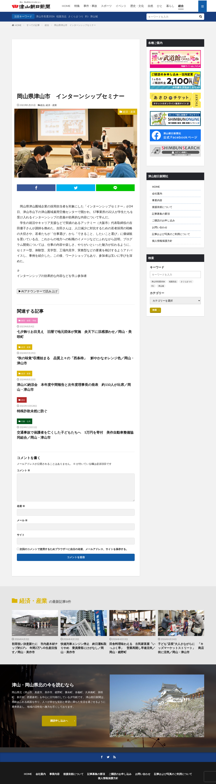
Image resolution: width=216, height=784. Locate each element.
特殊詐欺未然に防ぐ (32, 411)
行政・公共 (26, 421)
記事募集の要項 (161, 213)
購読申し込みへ (59, 720)
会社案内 (157, 193)
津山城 (94, 16)
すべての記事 (33, 25)
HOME (66, 5)
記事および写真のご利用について (171, 233)
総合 (181, 5)
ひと (159, 5)
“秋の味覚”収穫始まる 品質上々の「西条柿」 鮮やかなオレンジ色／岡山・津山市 (75, 360)
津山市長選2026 (45, 16)
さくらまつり (75, 16)
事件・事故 (90, 5)
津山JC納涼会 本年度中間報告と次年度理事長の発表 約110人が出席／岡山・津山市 (74, 387)
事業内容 (157, 200)
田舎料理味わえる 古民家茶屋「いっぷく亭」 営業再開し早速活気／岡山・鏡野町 (132, 648)
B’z (86, 16)
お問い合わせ (159, 227)
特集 (77, 5)
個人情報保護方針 (162, 240)
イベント (121, 5)
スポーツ (106, 5)
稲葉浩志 (61, 16)
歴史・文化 (137, 5)
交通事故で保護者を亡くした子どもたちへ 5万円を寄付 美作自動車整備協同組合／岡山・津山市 (75, 434)
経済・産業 (51, 105)
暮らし (170, 5)
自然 (150, 5)
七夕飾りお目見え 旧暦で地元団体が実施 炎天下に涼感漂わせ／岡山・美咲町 (74, 334)
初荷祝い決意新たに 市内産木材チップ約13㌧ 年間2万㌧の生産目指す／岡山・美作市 (35, 648)
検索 (154, 309)
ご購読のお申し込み (163, 220)
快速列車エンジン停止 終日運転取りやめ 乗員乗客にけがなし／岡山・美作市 (83, 648)
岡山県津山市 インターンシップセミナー (75, 25)
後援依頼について (162, 206)
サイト (20, 535)
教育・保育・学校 (28, 320)
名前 (21, 506)
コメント (23, 470)
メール (22, 520)
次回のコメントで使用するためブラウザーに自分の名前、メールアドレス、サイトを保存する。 (74, 549)
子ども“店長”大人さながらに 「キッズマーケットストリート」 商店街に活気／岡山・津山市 (181, 648)
